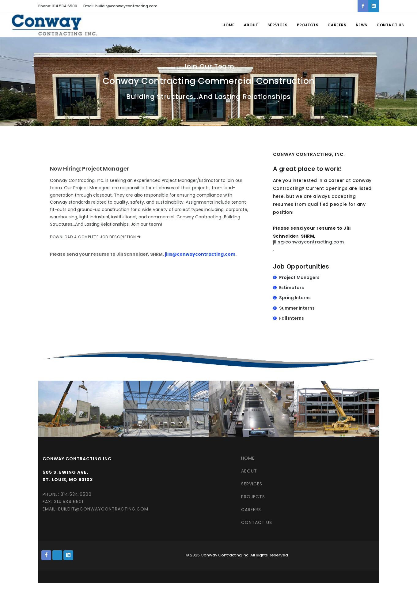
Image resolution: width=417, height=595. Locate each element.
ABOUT (249, 471)
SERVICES (251, 484)
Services (277, 25)
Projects (308, 25)
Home (228, 25)
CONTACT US (256, 522)
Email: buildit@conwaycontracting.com (120, 6)
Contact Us (390, 25)
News (361, 25)
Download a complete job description (95, 236)
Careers (337, 25)
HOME (248, 458)
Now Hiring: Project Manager (89, 168)
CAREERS (251, 510)
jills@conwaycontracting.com (200, 254)
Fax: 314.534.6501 (63, 502)
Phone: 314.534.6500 (57, 6)
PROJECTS (253, 497)
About (251, 25)
